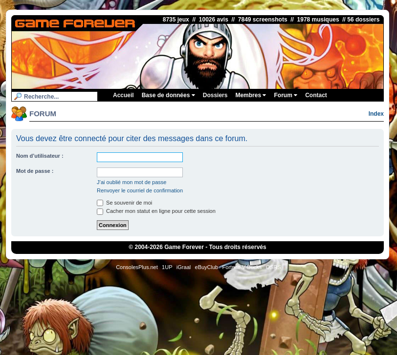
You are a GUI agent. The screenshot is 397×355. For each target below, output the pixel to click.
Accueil (123, 95)
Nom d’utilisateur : (40, 156)
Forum (285, 95)
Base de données (168, 95)
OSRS (273, 267)
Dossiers (215, 95)
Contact (316, 95)
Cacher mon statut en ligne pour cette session (156, 211)
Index (376, 113)
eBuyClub (207, 267)
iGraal (183, 267)
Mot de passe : (34, 171)
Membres (250, 95)
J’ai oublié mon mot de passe (131, 182)
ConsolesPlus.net (137, 267)
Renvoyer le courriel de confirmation (140, 190)
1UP (167, 267)
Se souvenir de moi (124, 203)
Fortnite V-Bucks (242, 267)
